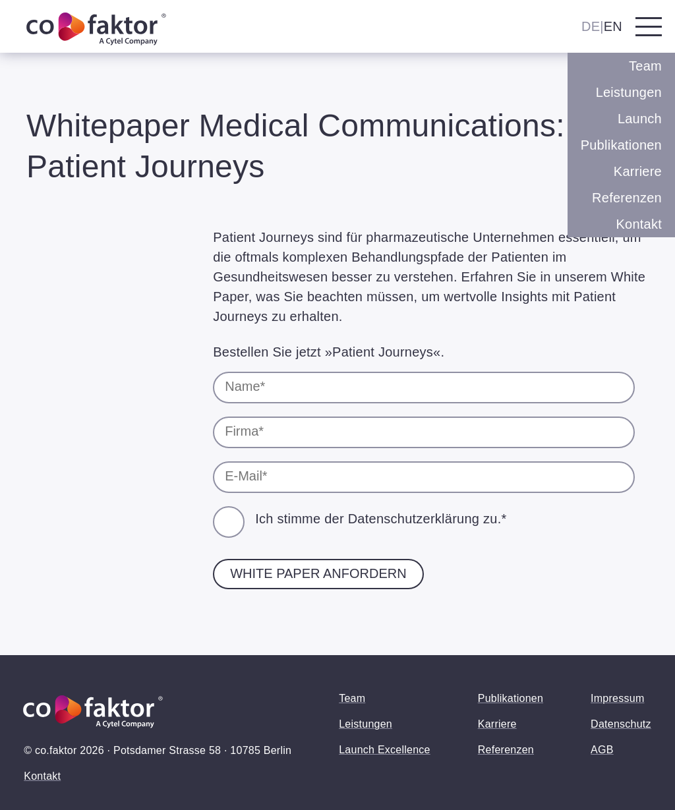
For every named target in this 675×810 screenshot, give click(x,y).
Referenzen (627, 197)
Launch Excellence (384, 749)
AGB (602, 749)
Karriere (638, 171)
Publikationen (621, 145)
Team (645, 66)
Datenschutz (621, 724)
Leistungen (629, 92)
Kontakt (639, 224)
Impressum (617, 698)
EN (613, 26)
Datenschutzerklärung (414, 518)
